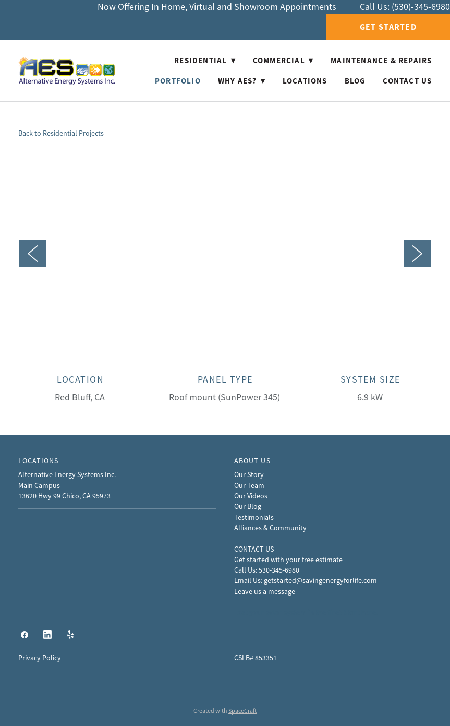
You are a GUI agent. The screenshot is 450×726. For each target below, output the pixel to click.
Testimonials (254, 517)
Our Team (249, 485)
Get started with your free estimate (288, 559)
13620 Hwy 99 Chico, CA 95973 (64, 496)
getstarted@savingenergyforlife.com (320, 580)
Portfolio (178, 81)
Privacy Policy (39, 657)
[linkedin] (47, 635)
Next (417, 253)
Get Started (388, 26)
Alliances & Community (270, 527)
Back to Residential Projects (61, 133)
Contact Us (407, 81)
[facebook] (24, 635)
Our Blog (247, 506)
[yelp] (70, 635)
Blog (355, 81)
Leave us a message (264, 591)
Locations (305, 81)
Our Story (249, 474)
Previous (32, 253)
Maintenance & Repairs (381, 60)
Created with (225, 711)
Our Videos (250, 496)
